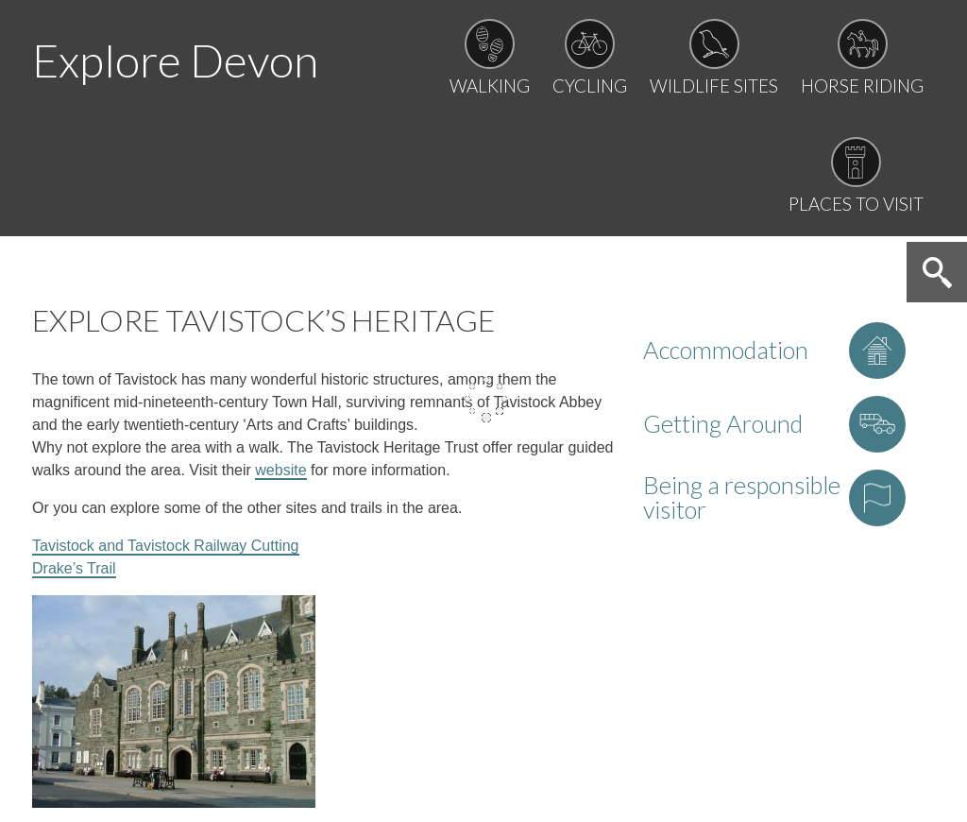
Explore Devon (175, 60)
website (280, 470)
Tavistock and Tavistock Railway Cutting (165, 546)
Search (937, 272)
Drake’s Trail (74, 568)
